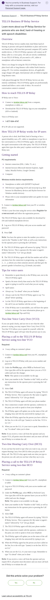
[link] (15, 8)
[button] (47, 2)
